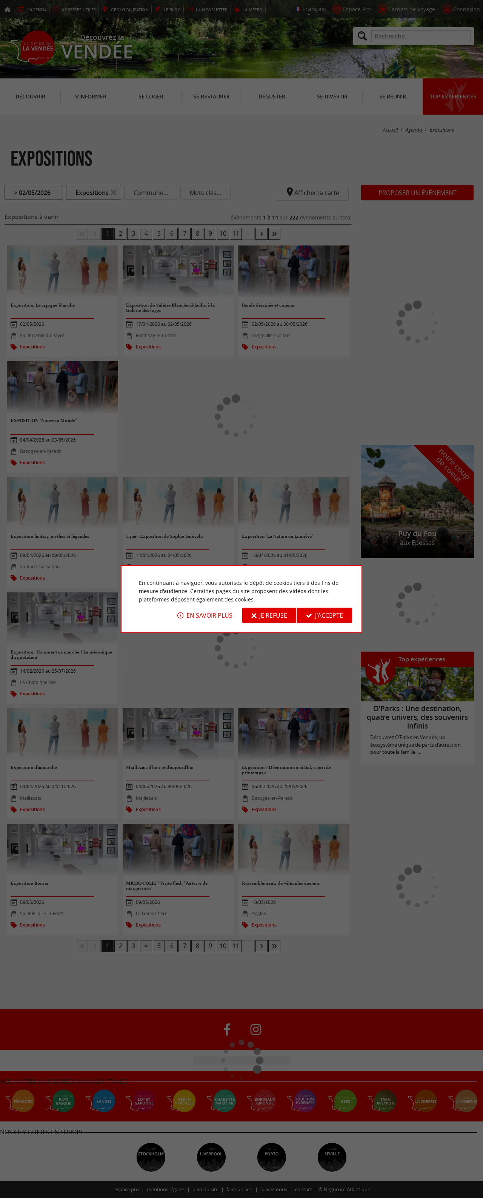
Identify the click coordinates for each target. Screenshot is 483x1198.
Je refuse (273, 615)
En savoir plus (209, 615)
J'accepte (329, 615)
